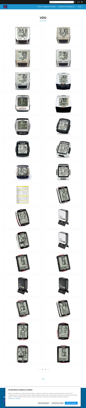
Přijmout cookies (71, 403)
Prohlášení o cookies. (14, 398)
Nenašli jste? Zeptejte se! (66, 7)
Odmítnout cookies (57, 403)
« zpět (43, 379)
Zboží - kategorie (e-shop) (47, 7)
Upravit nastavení (43, 403)
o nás (80, 7)
